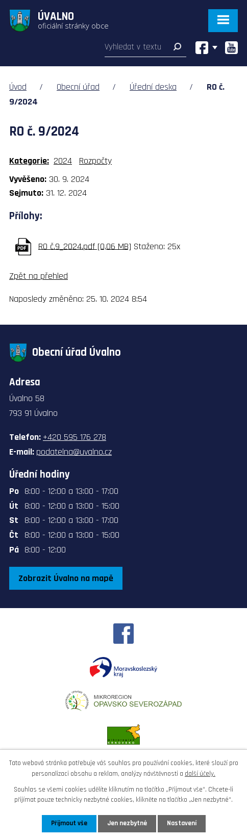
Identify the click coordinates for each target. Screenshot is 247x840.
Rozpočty (95, 161)
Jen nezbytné (127, 823)
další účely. (200, 774)
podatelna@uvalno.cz (74, 452)
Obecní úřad (78, 87)
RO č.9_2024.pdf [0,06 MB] (84, 246)
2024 (63, 161)
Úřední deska (153, 87)
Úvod (18, 87)
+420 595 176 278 (74, 437)
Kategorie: (29, 161)
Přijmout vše (69, 823)
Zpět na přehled (38, 276)
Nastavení (181, 823)
